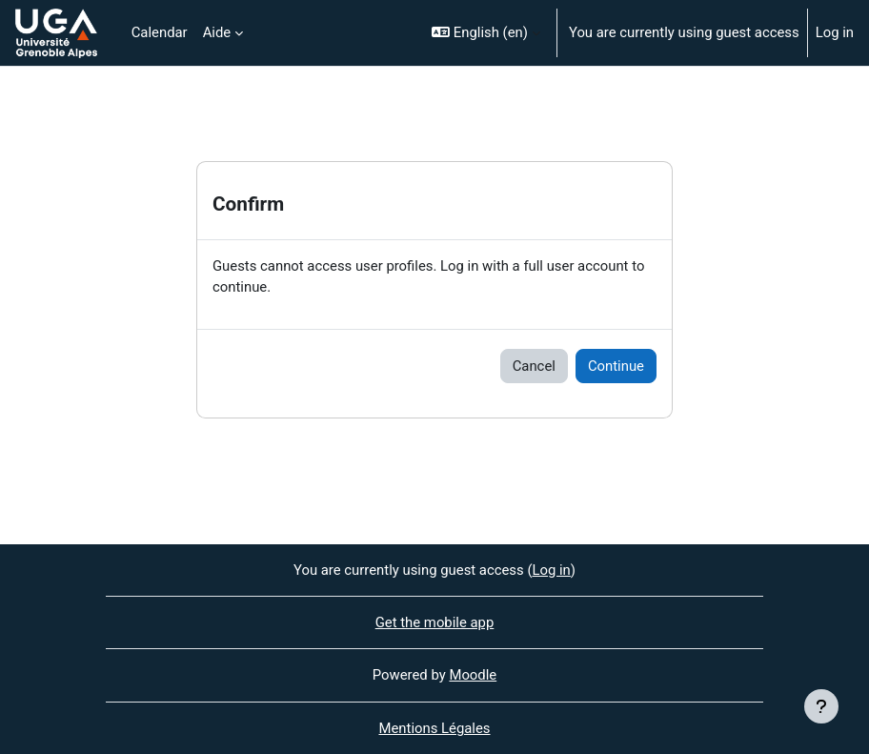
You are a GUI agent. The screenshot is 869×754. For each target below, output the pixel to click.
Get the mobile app (435, 622)
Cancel (534, 366)
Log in (835, 32)
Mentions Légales (434, 728)
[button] (486, 33)
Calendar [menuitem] (159, 32)
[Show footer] (821, 706)
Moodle (472, 674)
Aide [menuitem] (217, 32)
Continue (616, 366)
